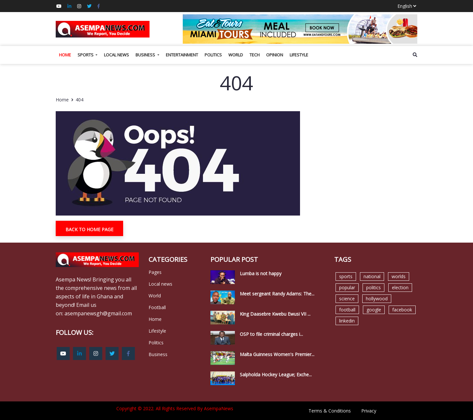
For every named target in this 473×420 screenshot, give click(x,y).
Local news (116, 55)
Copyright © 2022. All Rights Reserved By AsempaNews (174, 408)
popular (347, 287)
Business (146, 55)
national (372, 276)
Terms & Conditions (329, 411)
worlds (399, 276)
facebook (402, 310)
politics (373, 287)
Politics (213, 55)
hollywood (377, 298)
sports (345, 276)
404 (79, 100)
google (373, 310)
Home (65, 55)
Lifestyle (299, 55)
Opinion (274, 55)
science (347, 298)
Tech (255, 55)
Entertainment (182, 55)
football (347, 310)
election (400, 287)
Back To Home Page (89, 229)
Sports (86, 55)
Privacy (368, 411)
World (235, 55)
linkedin (347, 321)
